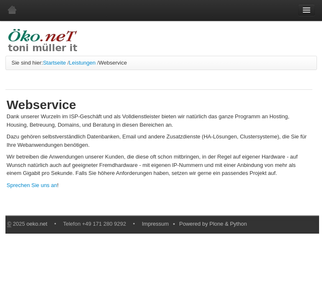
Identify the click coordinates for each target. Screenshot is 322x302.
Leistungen (82, 63)
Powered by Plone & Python (213, 224)
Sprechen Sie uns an (32, 185)
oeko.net (36, 224)
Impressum (155, 224)
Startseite (54, 63)
